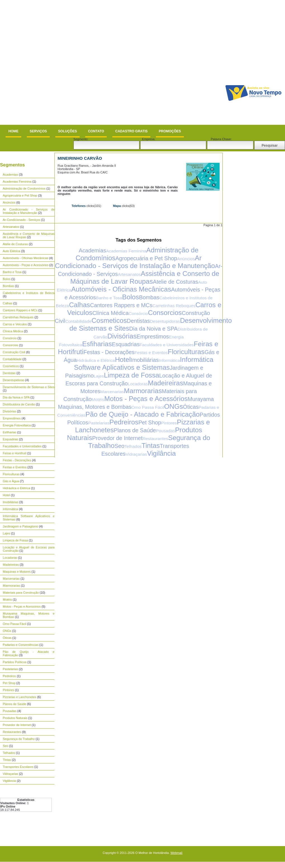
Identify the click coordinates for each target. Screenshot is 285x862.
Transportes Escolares (18, 766)
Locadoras (10, 557)
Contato (96, 131)
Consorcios (10, 345)
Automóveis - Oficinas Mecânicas (25, 258)
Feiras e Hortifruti (14, 453)
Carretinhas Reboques (18, 317)
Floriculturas (11, 474)
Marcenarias (11, 578)
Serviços (38, 131)
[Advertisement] (62, 62)
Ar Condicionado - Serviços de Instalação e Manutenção (28, 211)
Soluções (67, 131)
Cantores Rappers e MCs (20, 310)
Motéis (7, 599)
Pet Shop (9, 683)
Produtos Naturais (15, 718)
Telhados (9, 752)
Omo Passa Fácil (14, 623)
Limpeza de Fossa (15, 540)
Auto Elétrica (11, 251)
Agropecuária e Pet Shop (20, 195)
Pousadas (9, 711)
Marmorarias (11, 585)
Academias (10, 174)
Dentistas (9, 373)
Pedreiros (9, 676)
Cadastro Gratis (131, 131)
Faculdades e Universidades (22, 446)
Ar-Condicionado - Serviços (21, 219)
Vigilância (9, 780)
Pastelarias (10, 669)
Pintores (8, 690)
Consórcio (10, 338)
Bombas (8, 286)
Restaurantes (12, 732)
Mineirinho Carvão (80, 158)
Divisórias (9, 411)
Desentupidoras (13, 380)
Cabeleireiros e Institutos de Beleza (28, 293)
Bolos (7, 279)
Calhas (7, 303)
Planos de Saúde (14, 704)
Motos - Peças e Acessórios (22, 606)
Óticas (7, 637)
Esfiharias (9, 432)
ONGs (7, 630)
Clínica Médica (13, 331)
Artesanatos (11, 226)
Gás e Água (11, 481)
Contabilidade (12, 359)
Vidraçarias (10, 773)
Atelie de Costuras (15, 244)
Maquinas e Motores (17, 571)
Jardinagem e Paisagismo (20, 526)
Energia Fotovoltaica (17, 425)
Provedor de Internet (17, 725)
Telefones (79, 205)
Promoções (170, 131)
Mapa (117, 205)
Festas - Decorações (17, 460)
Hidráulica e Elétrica (16, 488)
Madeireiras (11, 564)
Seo (5, 746)
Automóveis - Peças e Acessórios (25, 265)
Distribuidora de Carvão (19, 404)
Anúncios (9, 202)
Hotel (6, 495)
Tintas (7, 759)
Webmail (176, 852)
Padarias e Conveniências (21, 644)
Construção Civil (14, 352)
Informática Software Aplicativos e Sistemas (143, 363)
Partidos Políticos (15, 662)
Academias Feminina (17, 181)
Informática (10, 509)
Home (13, 131)
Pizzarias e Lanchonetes (19, 697)
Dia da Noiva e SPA (16, 397)
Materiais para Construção (21, 592)
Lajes (6, 533)
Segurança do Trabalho (19, 739)
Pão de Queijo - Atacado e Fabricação (143, 414)
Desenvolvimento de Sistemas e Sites (28, 387)
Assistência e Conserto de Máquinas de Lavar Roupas (144, 277)
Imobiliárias (10, 502)
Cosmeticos (11, 366)
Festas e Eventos (15, 467)
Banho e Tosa (12, 272)
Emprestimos (12, 418)
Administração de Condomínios (24, 188)
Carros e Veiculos (15, 324)
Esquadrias (10, 439)
